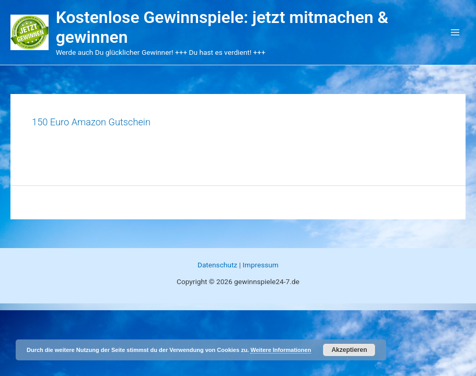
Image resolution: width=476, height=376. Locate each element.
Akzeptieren (349, 350)
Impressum (260, 265)
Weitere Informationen (280, 350)
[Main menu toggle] (455, 32)
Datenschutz (217, 265)
